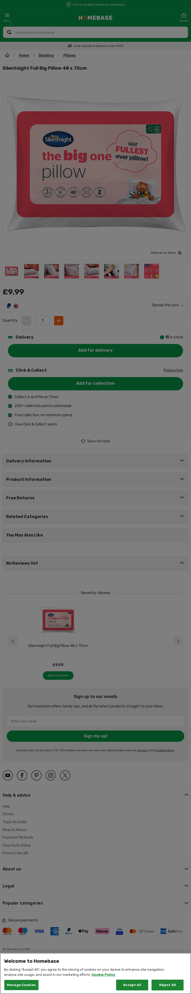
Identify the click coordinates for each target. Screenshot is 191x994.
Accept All (132, 985)
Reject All (167, 985)
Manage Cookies (21, 985)
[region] (95, 973)
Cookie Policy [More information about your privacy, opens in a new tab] (103, 975)
